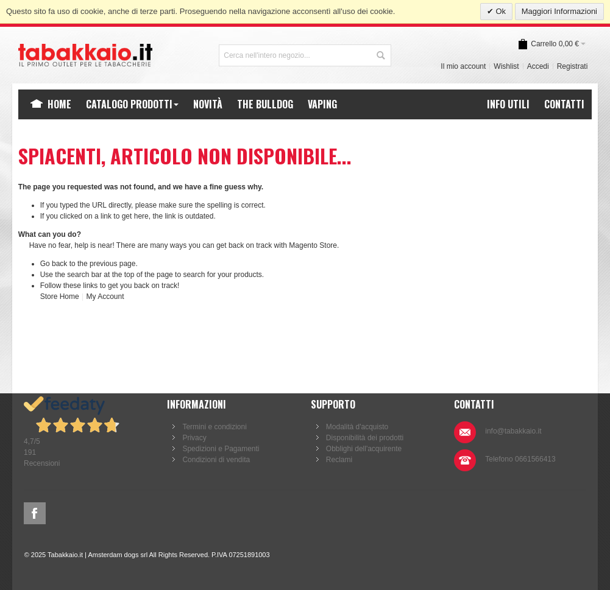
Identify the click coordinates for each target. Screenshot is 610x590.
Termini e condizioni (214, 427)
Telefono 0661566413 (520, 459)
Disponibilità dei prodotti (364, 438)
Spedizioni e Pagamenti (220, 448)
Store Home (59, 296)
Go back (54, 263)
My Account (105, 296)
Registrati (572, 66)
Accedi (538, 66)
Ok (500, 11)
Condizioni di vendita (216, 459)
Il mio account (463, 66)
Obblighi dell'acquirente (364, 448)
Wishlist (506, 66)
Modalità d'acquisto (357, 427)
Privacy (194, 438)
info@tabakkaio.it (513, 431)
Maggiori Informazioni (559, 11)
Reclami (339, 459)
